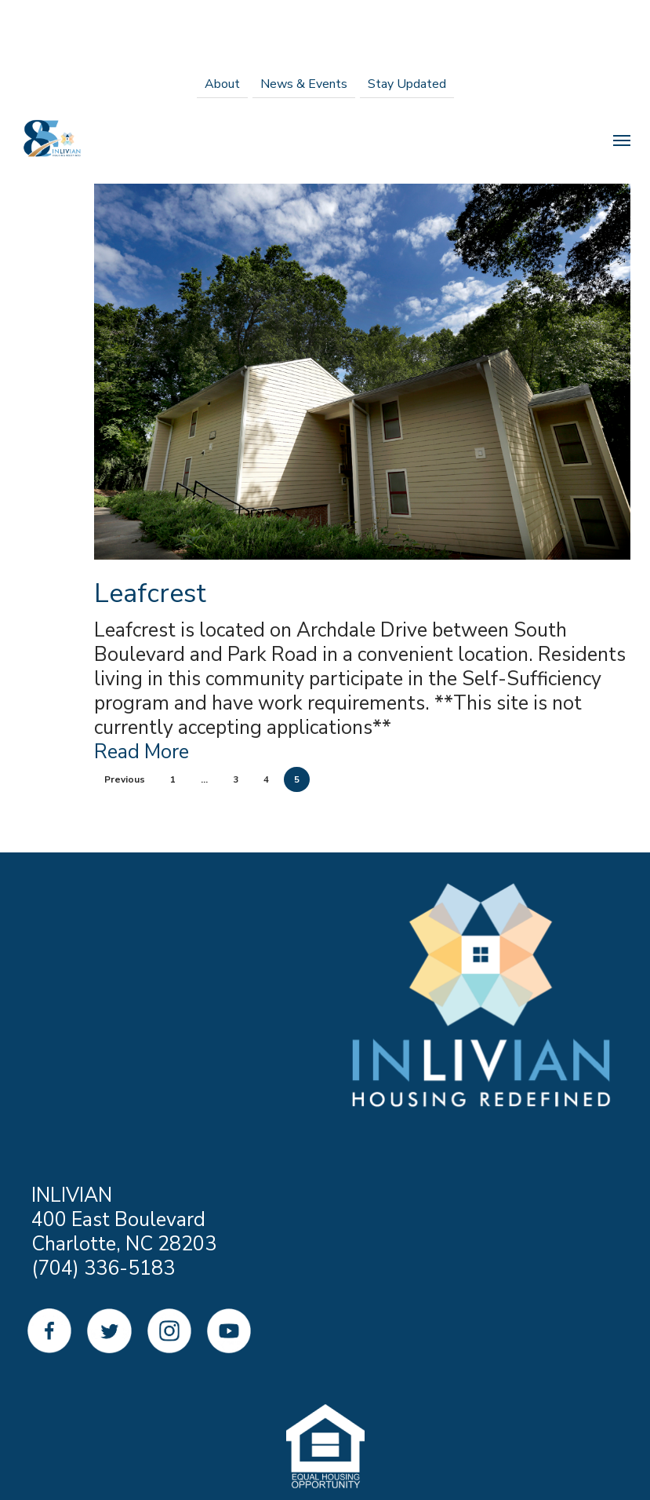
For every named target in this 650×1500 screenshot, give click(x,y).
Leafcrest (150, 593)
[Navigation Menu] (621, 140)
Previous (124, 779)
